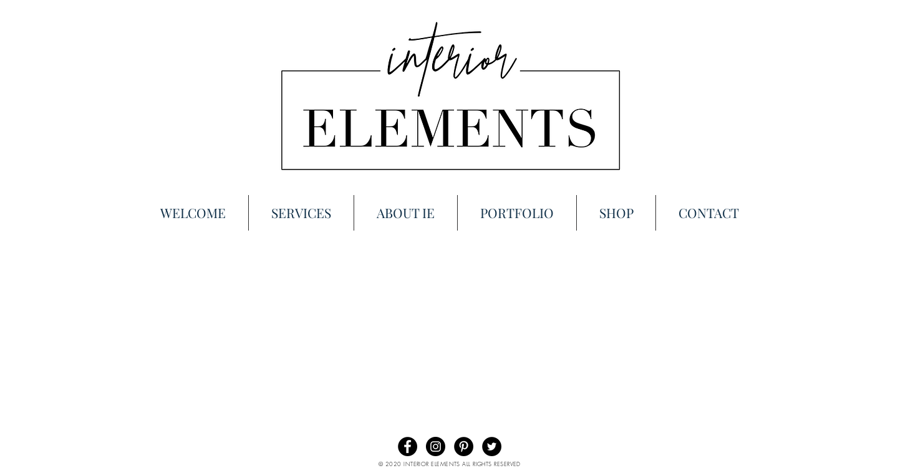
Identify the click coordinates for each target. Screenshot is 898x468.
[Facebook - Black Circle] (407, 446)
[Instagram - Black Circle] (435, 446)
